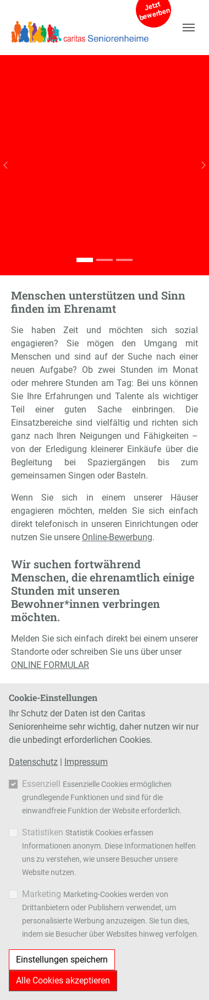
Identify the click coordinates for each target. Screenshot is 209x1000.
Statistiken (42, 832)
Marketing (41, 894)
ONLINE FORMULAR (50, 665)
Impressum (86, 762)
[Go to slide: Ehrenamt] (84, 260)
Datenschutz (33, 762)
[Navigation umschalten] (188, 27)
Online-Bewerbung (117, 537)
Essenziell (41, 784)
